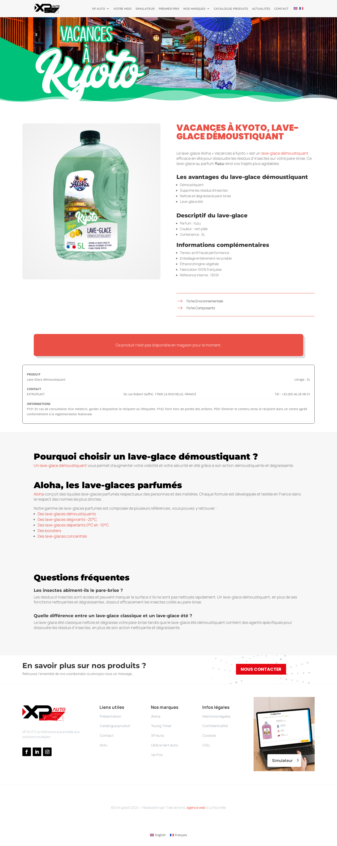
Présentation (110, 716)
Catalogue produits (231, 8)
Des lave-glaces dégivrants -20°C (67, 519)
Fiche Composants (201, 308)
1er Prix (157, 754)
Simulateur (145, 8)
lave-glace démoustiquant (284, 153)
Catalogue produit (115, 725)
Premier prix (169, 8)
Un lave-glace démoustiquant (60, 465)
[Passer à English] (158, 835)
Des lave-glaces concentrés (62, 536)
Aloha (39, 494)
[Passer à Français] (178, 835)
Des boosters (49, 530)
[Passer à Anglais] (295, 12)
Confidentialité (215, 725)
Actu (104, 745)
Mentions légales (216, 716)
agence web (196, 807)
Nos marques (194, 8)
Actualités (261, 8)
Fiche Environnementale (205, 301)
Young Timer (161, 725)
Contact (281, 8)
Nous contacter (261, 669)
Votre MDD (122, 8)
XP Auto (98, 8)
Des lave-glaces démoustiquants (67, 513)
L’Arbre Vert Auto (164, 745)
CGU (206, 745)
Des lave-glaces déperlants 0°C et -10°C (73, 525)
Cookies (209, 735)
